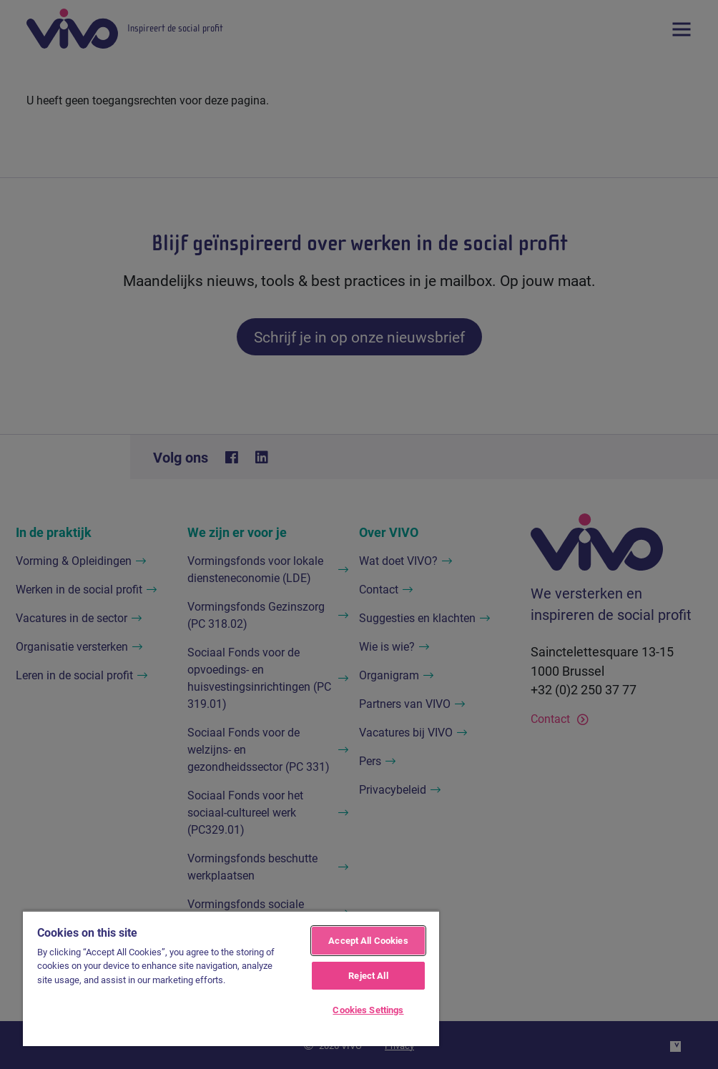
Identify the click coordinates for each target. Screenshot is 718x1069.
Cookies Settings (368, 1009)
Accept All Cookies (368, 940)
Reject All (368, 975)
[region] (231, 978)
